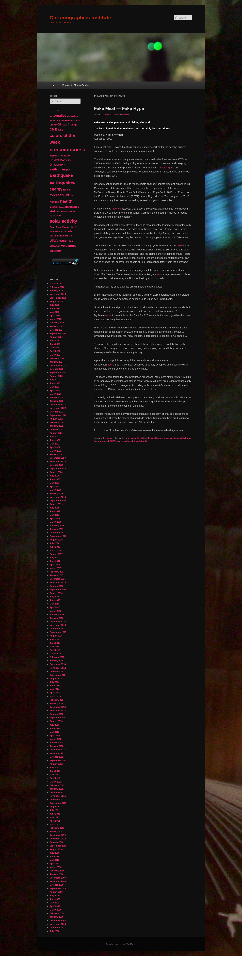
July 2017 (55, 557)
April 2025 (55, 315)
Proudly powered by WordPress (121, 944)
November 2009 (58, 881)
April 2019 (55, 518)
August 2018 (56, 539)
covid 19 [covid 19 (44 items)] (62, 156)
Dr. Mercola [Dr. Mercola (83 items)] (57, 164)
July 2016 (55, 596)
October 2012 (56, 757)
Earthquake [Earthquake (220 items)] (61, 175)
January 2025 (56, 326)
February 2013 (57, 742)
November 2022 (58, 408)
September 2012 (58, 760)
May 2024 (54, 347)
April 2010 (55, 863)
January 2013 (56, 746)
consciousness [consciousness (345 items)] (67, 149)
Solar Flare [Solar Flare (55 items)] (56, 227)
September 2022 (58, 415)
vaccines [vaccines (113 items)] (66, 240)
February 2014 (57, 700)
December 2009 (58, 878)
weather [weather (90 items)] (55, 250)
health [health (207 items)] (66, 201)
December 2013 (58, 707)
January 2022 (56, 426)
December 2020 (58, 458)
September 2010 (58, 846)
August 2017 (56, 554)
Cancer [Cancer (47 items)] (53, 125)
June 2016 (55, 600)
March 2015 (56, 653)
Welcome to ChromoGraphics (76, 85)
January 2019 (56, 529)
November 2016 (58, 582)
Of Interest (108, 438)
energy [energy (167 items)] (56, 189)
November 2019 (58, 497)
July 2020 (55, 475)
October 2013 (56, 714)
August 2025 (56, 301)
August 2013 (56, 721)
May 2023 (54, 387)
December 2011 (58, 792)
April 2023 (55, 390)
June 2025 (55, 308)
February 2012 (57, 785)
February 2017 (57, 571)
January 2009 (56, 917)
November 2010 (58, 838)
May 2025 (54, 312)
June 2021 (55, 440)
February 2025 (57, 322)
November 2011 (58, 796)
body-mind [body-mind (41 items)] (75, 120)
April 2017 (55, 564)
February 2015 (57, 657)
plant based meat (124, 441)
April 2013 (55, 735)
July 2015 (55, 639)
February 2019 (57, 525)
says (159, 274)
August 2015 (56, 635)
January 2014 (56, 703)
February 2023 (57, 397)
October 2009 (56, 885)
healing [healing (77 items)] (54, 201)
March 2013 (56, 739)
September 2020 (58, 468)
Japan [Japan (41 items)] (62, 207)
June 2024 (55, 344)
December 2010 (58, 835)
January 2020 (56, 493)
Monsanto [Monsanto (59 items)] (69, 211)
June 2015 (55, 643)
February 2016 (57, 614)
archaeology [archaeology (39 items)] (72, 116)
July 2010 (55, 853)
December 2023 (58, 365)
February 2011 (57, 828)
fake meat (168, 438)
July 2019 (55, 507)
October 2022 (56, 411)
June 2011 (55, 813)
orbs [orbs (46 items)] (58, 216)
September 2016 (58, 589)
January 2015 (56, 660)
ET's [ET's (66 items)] (66, 189)
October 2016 (56, 586)
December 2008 (58, 920)
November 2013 (58, 710)
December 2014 (58, 664)
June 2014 (55, 685)
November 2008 (58, 924)
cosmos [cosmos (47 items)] (54, 156)
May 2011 (54, 817)
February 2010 (57, 870)
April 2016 (55, 607)
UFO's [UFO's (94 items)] (54, 240)
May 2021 (54, 443)
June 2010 (55, 856)
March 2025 (56, 319)
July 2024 (55, 340)
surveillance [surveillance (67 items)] (57, 235)
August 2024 (56, 337)
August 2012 (56, 764)
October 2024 (56, 330)
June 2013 (55, 728)
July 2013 (55, 725)
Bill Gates (141, 438)
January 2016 (56, 618)
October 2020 (56, 465)
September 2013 (58, 717)
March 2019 (56, 522)
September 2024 (58, 333)
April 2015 (55, 650)
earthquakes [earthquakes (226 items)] (62, 182)
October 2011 (56, 799)
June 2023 (55, 383)
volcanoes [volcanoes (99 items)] (69, 245)
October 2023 (56, 369)
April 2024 (55, 351)
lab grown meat (101, 441)
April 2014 (55, 692)
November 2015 (58, 625)
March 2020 (56, 490)
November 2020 (58, 461)
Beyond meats (129, 438)
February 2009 (57, 913)
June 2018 (55, 547)
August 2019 (56, 504)
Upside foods (140, 441)
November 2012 (58, 753)
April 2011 (55, 821)
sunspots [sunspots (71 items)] (66, 231)
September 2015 (58, 632)
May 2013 (54, 732)
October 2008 (56, 927)
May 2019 (54, 515)
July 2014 (55, 682)
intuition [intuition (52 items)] (54, 207)
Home (53, 85)
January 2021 (56, 454)
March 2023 (56, 394)
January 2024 (56, 362)
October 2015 (56, 628)
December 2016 (58, 579)
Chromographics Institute (80, 17)
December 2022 (58, 404)
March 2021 (56, 451)
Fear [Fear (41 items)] (71, 190)
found (111, 364)
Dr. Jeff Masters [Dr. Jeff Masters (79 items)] (60, 160)
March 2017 (56, 568)
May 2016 (54, 603)
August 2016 (56, 593)
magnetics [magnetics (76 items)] (72, 206)
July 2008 (55, 931)
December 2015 (58, 621)
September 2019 (58, 500)
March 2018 (56, 550)
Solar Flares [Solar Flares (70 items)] (69, 227)
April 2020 (55, 486)
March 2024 (56, 355)
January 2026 (56, 290)
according (164, 167)
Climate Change (155, 438)
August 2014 (56, 678)
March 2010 (56, 867)
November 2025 (58, 294)
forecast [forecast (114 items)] (56, 195)
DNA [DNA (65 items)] (69, 155)
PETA (112, 441)
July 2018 (55, 543)
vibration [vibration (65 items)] (55, 245)
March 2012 (56, 781)
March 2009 (56, 910)
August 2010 (56, 849)
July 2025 (55, 305)
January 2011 (56, 831)
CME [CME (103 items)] (53, 129)
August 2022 (56, 419)
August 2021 (56, 433)
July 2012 (55, 767)
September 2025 (58, 298)
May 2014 (54, 689)
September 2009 (58, 888)
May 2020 (54, 483)
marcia (125, 115)
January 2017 (56, 575)
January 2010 (56, 874)
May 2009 (54, 902)
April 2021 (55, 447)
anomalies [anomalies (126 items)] (58, 115)
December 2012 (58, 749)
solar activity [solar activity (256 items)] (63, 221)
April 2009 (55, 906)
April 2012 (55, 778)
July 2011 (55, 810)
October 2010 (56, 842)
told (180, 245)
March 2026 (56, 283)
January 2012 (56, 789)
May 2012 (54, 774)
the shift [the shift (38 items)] (68, 236)
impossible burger (183, 438)
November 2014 (58, 668)
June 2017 (55, 561)
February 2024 (57, 358)
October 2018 (56, 532)
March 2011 (56, 824)
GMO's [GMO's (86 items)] (68, 195)
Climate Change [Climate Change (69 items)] (67, 124)
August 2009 (56, 892)
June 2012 (55, 771)
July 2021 (55, 436)
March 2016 (56, 611)
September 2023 (58, 372)
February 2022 (57, 422)
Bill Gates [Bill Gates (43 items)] (65, 120)
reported (116, 208)
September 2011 (58, 803)
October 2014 (56, 671)
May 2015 (54, 646)
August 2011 (56, 806)
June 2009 (55, 899)
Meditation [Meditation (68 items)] (56, 211)
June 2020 (55, 479)
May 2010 (54, 860)
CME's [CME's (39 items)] (60, 130)
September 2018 (58, 536)
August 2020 (56, 472)
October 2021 (56, 429)
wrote (108, 315)
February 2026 (57, 287)
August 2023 (56, 376)
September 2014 (58, 675)
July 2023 (55, 379)
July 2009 (55, 895)
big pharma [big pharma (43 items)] (55, 120)
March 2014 (56, 696)
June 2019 (55, 511)
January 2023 (56, 401)
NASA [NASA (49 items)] (53, 215)
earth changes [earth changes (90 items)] (60, 169)
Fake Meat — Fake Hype (119, 108)
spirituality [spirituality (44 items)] (55, 231)
